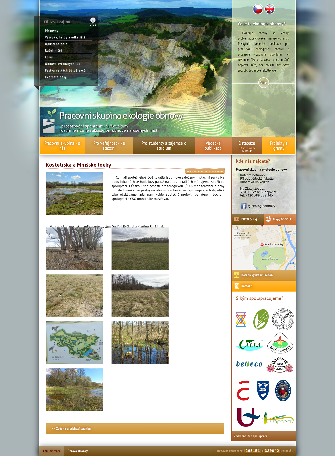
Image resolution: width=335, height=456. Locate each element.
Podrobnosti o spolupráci (250, 436)
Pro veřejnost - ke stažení (109, 145)
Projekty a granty (279, 145)
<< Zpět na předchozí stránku (71, 428)
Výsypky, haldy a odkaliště (65, 37)
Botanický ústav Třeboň (257, 275)
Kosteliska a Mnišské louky (78, 165)
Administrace (51, 451)
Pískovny (52, 30)
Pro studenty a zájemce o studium (164, 145)
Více (93, 24)
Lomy (49, 57)
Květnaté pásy (56, 77)
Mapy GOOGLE (282, 219)
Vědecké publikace (213, 145)
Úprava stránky (78, 451)
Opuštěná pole (56, 44)
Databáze (247, 143)
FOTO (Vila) (249, 219)
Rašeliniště (53, 50)
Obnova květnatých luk (63, 64)
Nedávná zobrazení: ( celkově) (254, 450)
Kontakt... (247, 286)
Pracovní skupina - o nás (62, 145)
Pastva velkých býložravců (65, 70)
